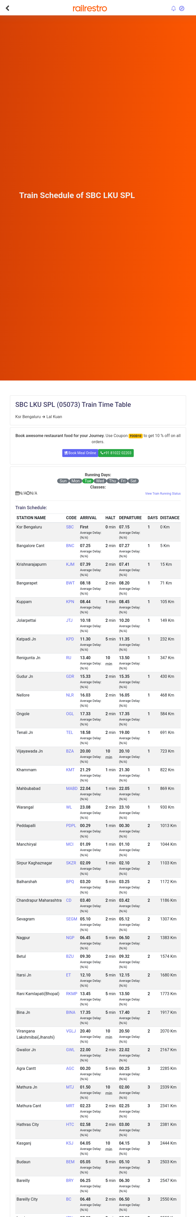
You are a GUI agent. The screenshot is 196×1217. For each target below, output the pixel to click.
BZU (70, 956)
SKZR (71, 863)
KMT (70, 769)
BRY (70, 1180)
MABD (72, 788)
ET (68, 975)
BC (68, 1199)
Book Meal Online (80, 453)
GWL (70, 1049)
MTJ (70, 1087)
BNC (70, 545)
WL (69, 807)
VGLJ (71, 1031)
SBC (70, 527)
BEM (70, 1161)
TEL (69, 732)
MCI (70, 844)
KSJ (69, 1143)
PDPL (71, 825)
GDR (70, 676)
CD (68, 900)
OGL (70, 713)
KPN (70, 601)
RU (68, 657)
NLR (70, 695)
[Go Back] (7, 8)
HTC (70, 1124)
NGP (70, 937)
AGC (70, 1068)
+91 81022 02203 (116, 453)
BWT (70, 583)
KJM (70, 564)
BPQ (70, 881)
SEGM (71, 919)
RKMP (71, 993)
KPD (70, 639)
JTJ (69, 620)
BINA (70, 1012)
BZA (70, 751)
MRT (70, 1105)
